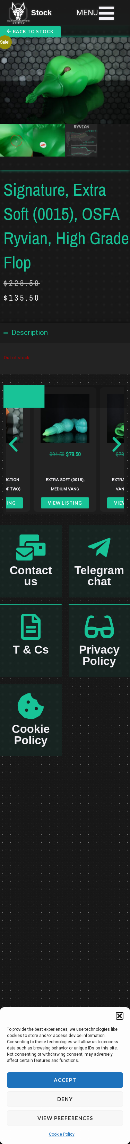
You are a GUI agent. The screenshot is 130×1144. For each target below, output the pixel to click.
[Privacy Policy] (99, 627)
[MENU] (106, 13)
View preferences (65, 1118)
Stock (41, 12)
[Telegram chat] (99, 547)
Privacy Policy (99, 655)
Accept (65, 1080)
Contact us (31, 576)
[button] (119, 1015)
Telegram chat (99, 576)
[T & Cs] (31, 627)
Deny (65, 1099)
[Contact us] (31, 547)
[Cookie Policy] (31, 706)
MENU (87, 12)
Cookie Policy (62, 1134)
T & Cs (31, 649)
